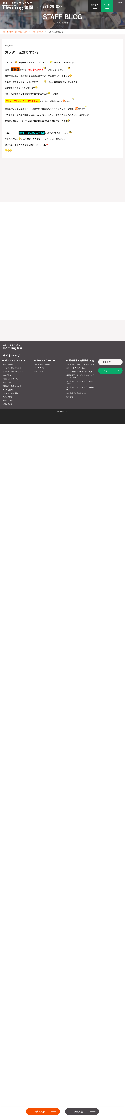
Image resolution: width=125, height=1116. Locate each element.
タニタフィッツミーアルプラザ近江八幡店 (80, 382)
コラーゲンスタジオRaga (75, 368)
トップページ (7, 364)
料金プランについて (10, 379)
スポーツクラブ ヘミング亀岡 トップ (14, 32)
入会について (7, 382)
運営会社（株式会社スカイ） (77, 393)
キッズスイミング (41, 368)
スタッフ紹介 (7, 397)
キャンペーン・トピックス (12, 371)
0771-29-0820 (50, 6)
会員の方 (107, 361)
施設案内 (94, 4)
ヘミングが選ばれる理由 (11, 368)
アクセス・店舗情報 (10, 393)
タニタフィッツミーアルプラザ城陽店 (80, 388)
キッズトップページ (42, 364)
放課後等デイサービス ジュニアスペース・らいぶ (80, 376)
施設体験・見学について (11, 386)
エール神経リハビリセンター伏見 (79, 371)
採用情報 (69, 397)
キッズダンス (39, 371)
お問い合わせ (7, 404)
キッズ (107, 4)
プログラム (6, 375)
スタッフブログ (37, 32)
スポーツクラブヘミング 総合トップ (80, 364)
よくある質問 (7, 390)
